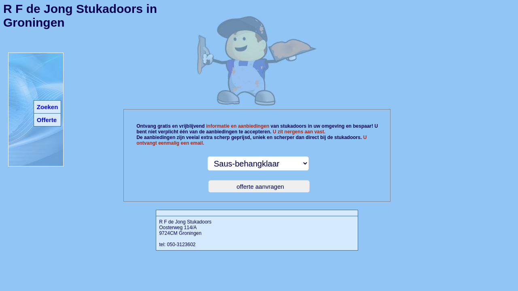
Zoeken (47, 106)
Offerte (47, 119)
